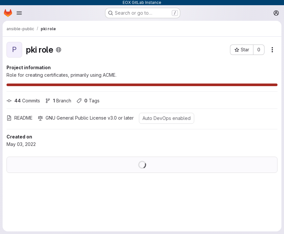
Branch (58, 100)
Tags (88, 100)
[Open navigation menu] (19, 13)
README (20, 118)
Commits (23, 100)
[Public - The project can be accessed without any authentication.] (58, 49)
